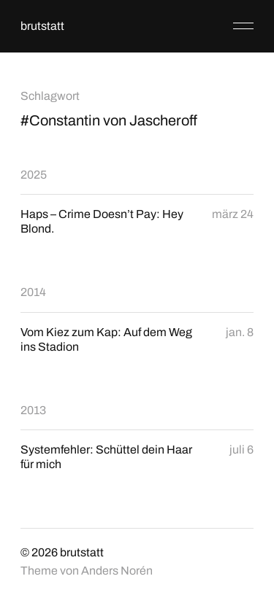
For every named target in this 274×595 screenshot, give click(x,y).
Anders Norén (117, 570)
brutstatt (42, 26)
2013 (33, 410)
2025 (33, 174)
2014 (33, 292)
